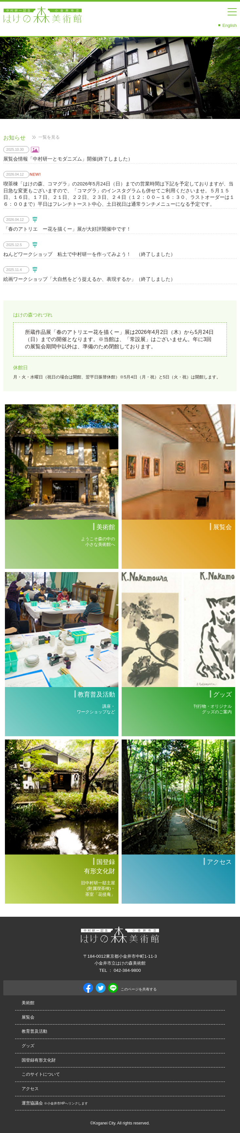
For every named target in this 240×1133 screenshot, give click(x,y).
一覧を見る (49, 137)
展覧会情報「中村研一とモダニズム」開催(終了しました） (68, 159)
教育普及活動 (34, 1031)
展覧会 (28, 1017)
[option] (120, 78)
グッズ (28, 1045)
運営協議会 (55, 1103)
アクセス (30, 1088)
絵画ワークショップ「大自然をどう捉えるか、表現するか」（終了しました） (89, 279)
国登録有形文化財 (39, 1060)
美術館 (28, 1002)
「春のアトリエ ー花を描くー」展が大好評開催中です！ (67, 229)
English (229, 25)
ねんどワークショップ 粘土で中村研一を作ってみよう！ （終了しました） (89, 254)
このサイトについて (41, 1074)
